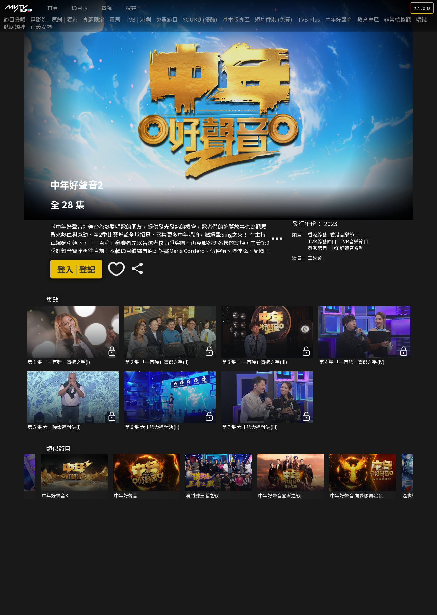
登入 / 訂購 (422, 8)
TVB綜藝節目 (322, 241)
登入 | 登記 (76, 269)
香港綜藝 (317, 234)
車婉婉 (315, 258)
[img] (18, 8)
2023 (330, 223)
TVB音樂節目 (354, 241)
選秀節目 (317, 248)
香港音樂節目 (344, 234)
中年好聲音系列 (346, 248)
